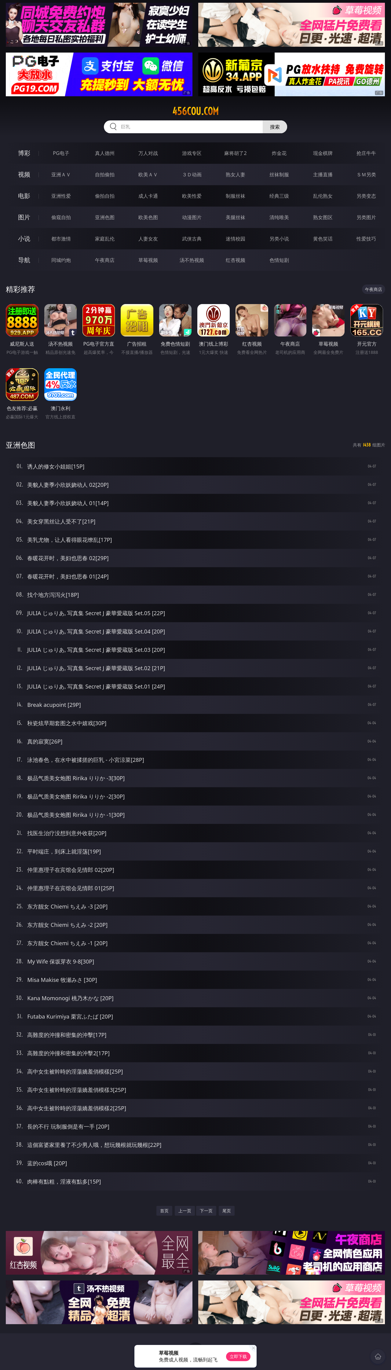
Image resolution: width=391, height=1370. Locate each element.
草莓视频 (148, 260)
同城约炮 (61, 260)
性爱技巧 (366, 238)
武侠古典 (192, 238)
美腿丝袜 (235, 217)
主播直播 (323, 174)
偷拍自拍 (105, 196)
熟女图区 (323, 217)
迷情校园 (235, 238)
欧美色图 (148, 217)
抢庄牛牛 (366, 153)
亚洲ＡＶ (61, 174)
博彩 (24, 153)
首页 (164, 1211)
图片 (24, 217)
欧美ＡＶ (148, 174)
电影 (24, 196)
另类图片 (366, 217)
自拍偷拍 (105, 174)
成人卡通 (148, 196)
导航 (24, 260)
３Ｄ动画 (192, 174)
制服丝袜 (235, 196)
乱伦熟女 (323, 196)
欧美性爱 (192, 196)
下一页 (206, 1211)
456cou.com (195, 111)
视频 (24, 174)
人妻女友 (148, 238)
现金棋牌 (323, 153)
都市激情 (61, 238)
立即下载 (238, 1356)
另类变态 (366, 196)
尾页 (226, 1211)
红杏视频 (235, 260)
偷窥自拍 (61, 217)
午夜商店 (105, 260)
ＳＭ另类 (366, 174)
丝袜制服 (279, 174)
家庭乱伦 (105, 238)
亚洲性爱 (61, 196)
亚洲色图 (105, 217)
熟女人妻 (235, 174)
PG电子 (61, 153)
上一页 (184, 1211)
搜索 (275, 126)
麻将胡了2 (235, 153)
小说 (24, 238)
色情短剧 (279, 260)
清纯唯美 (279, 217)
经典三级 (279, 196)
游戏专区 (192, 153)
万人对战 (148, 153)
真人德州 (105, 153)
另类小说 (279, 238)
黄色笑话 (323, 238)
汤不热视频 (192, 260)
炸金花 (279, 153)
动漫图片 (192, 217)
